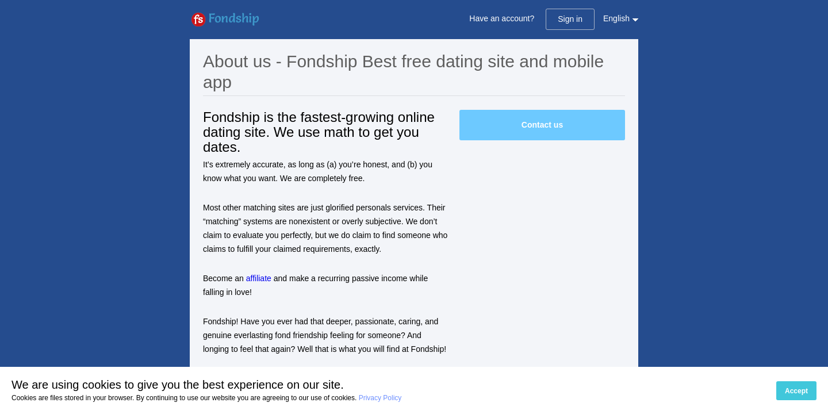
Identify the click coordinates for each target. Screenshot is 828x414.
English (616, 18)
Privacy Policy (380, 398)
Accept (796, 391)
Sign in (570, 19)
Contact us (542, 124)
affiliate (258, 278)
